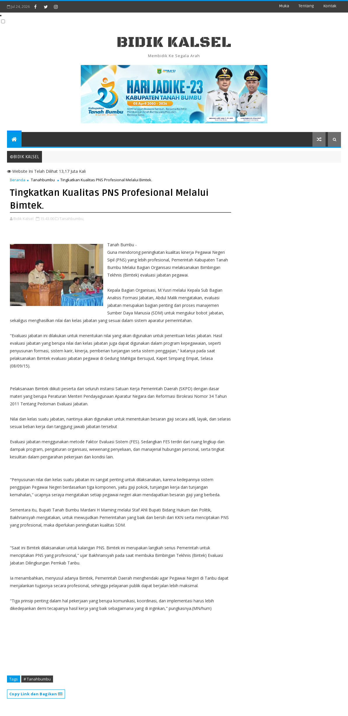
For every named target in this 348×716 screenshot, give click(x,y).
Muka (284, 5)
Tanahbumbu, (71, 218)
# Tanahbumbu (37, 679)
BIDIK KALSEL (174, 42)
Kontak (329, 5)
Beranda (17, 179)
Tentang (306, 5)
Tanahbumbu (43, 179)
